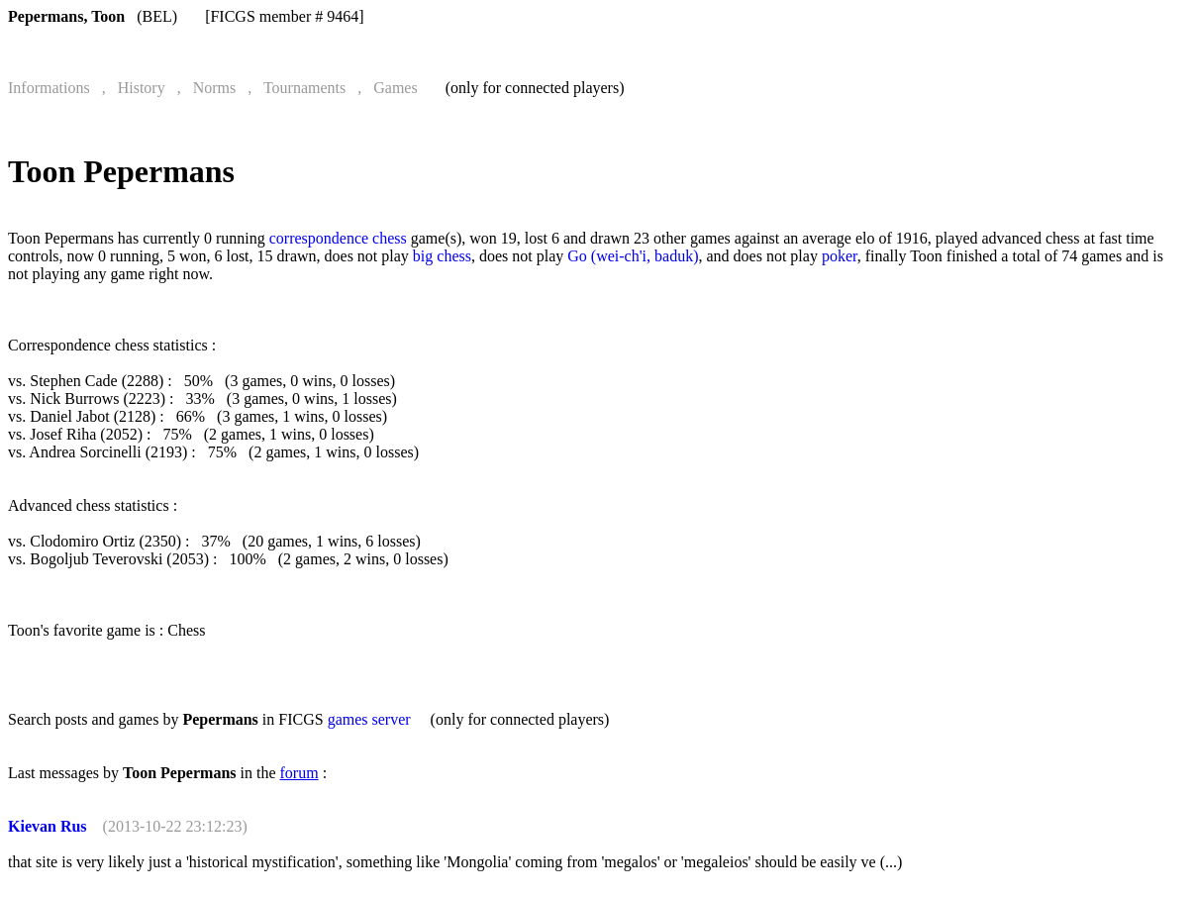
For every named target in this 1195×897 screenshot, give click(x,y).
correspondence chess (338, 238)
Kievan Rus (47, 826)
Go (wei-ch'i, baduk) (632, 256)
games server (369, 719)
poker (839, 256)
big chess (442, 256)
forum (299, 772)
